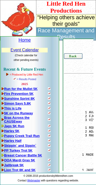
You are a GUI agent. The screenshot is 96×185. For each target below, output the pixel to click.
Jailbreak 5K (14, 165)
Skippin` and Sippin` (20, 145)
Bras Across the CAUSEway (16, 119)
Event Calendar (24, 50)
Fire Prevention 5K (19, 94)
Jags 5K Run (14, 126)
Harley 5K (11, 131)
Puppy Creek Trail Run (22, 136)
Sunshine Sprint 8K (19, 98)
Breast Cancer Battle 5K (23, 155)
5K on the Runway (18, 113)
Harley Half (13, 141)
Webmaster (33, 180)
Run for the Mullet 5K (21, 89)
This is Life (13, 108)
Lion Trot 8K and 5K (20, 170)
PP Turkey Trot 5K (18, 150)
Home (24, 40)
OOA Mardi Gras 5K (19, 160)
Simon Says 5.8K (17, 103)
